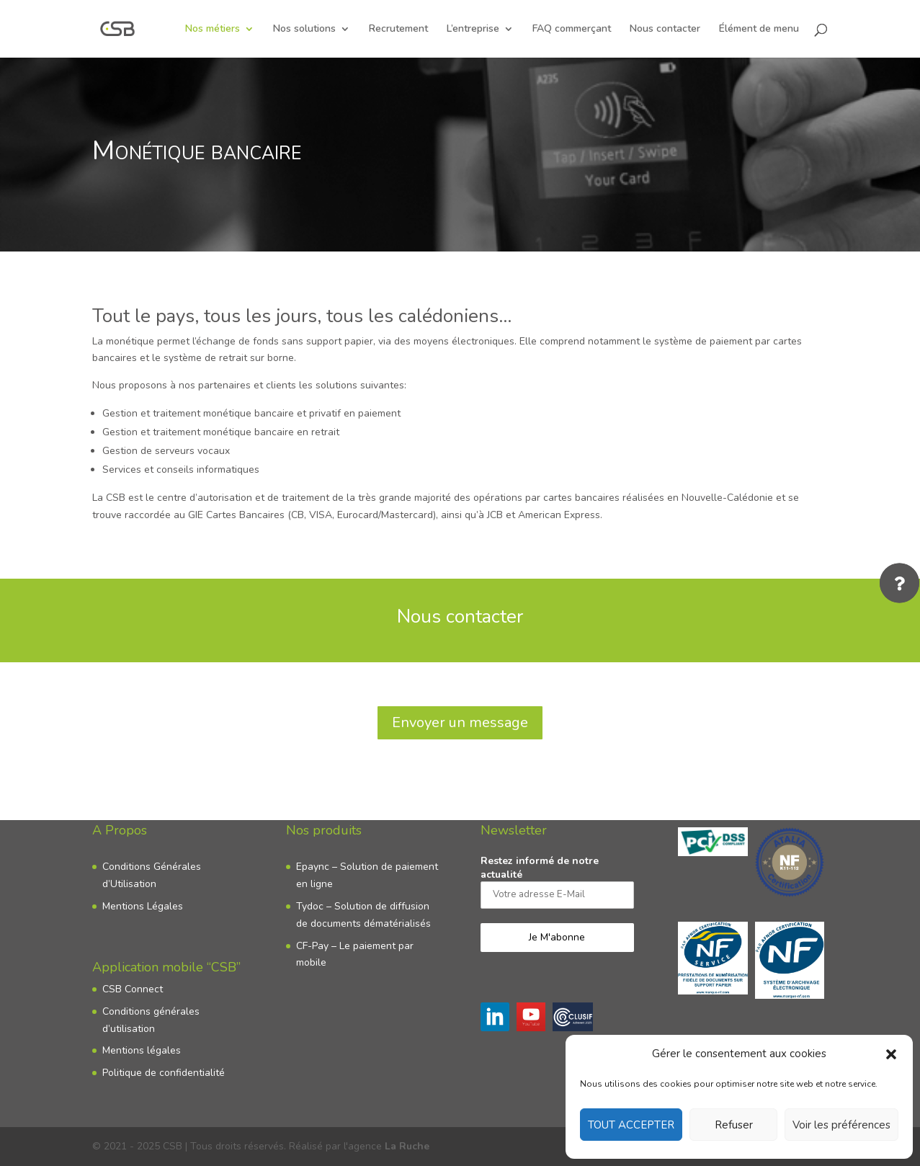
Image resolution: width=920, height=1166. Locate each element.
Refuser (734, 1125)
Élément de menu (759, 29)
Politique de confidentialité (163, 1073)
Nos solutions (304, 29)
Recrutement (398, 29)
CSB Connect (132, 989)
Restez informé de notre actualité (557, 881)
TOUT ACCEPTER (631, 1125)
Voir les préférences (841, 1125)
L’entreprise (473, 29)
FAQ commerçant (571, 29)
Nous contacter (665, 29)
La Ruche (407, 1146)
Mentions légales (141, 1050)
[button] (891, 1054)
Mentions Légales (142, 906)
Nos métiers (212, 29)
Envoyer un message (460, 722)
